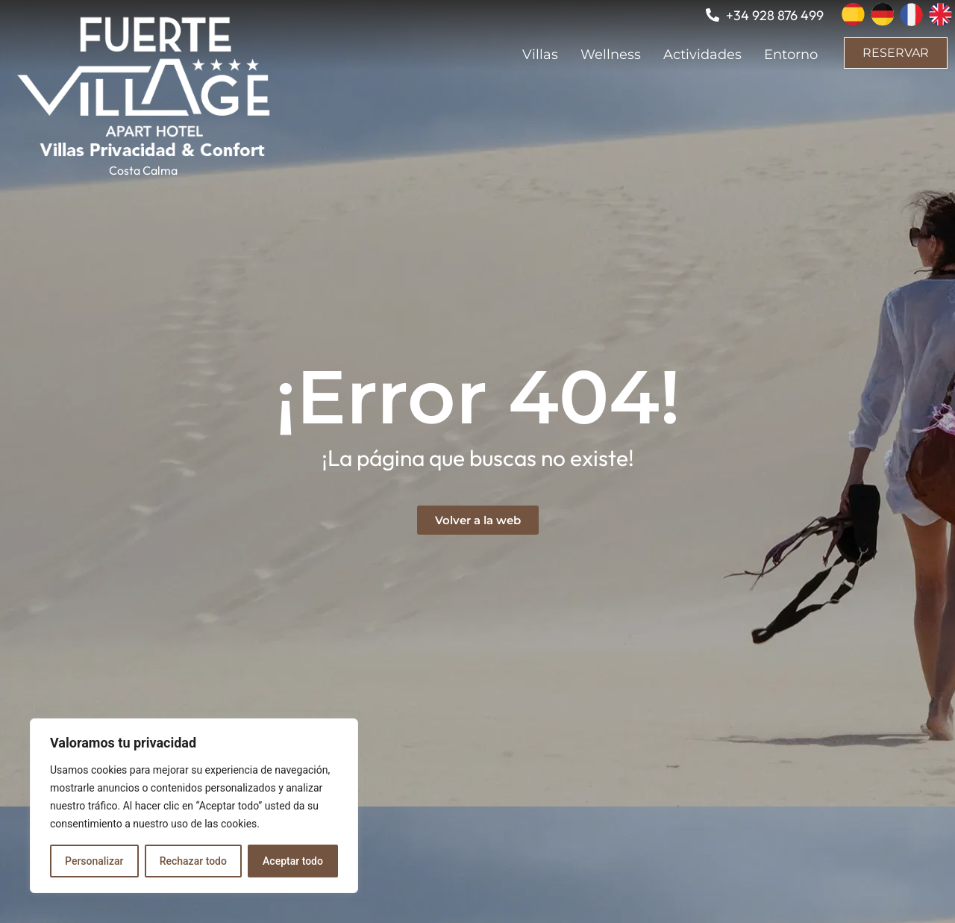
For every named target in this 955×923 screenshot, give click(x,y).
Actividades (702, 54)
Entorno (791, 54)
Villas (540, 54)
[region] (194, 805)
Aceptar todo (293, 861)
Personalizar (94, 861)
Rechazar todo (193, 861)
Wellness (610, 54)
